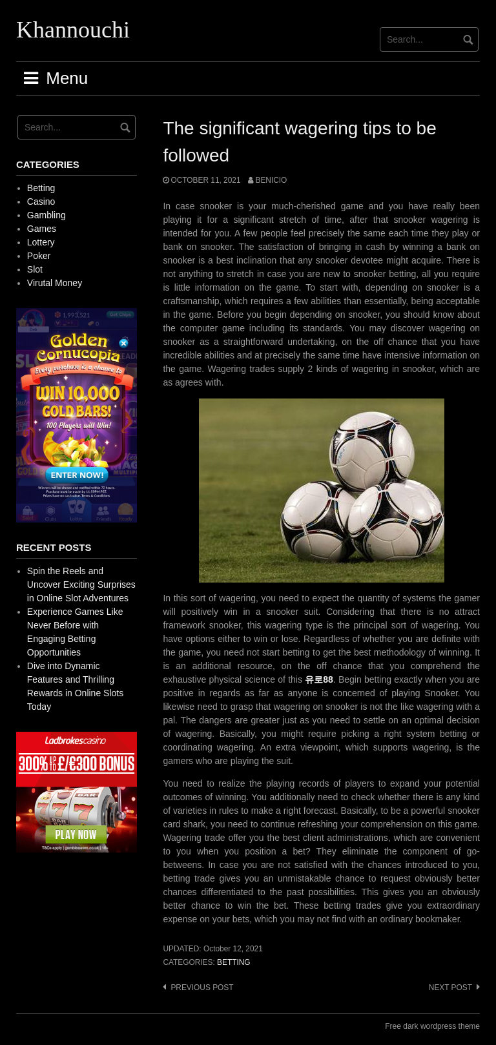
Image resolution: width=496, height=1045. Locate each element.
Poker (39, 256)
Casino (41, 201)
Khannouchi (73, 30)
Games (41, 228)
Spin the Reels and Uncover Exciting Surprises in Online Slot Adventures (81, 584)
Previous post (201, 987)
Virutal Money (54, 283)
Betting (234, 962)
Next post (450, 987)
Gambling (46, 215)
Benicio (271, 180)
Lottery (41, 242)
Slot (35, 269)
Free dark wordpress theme (432, 1026)
